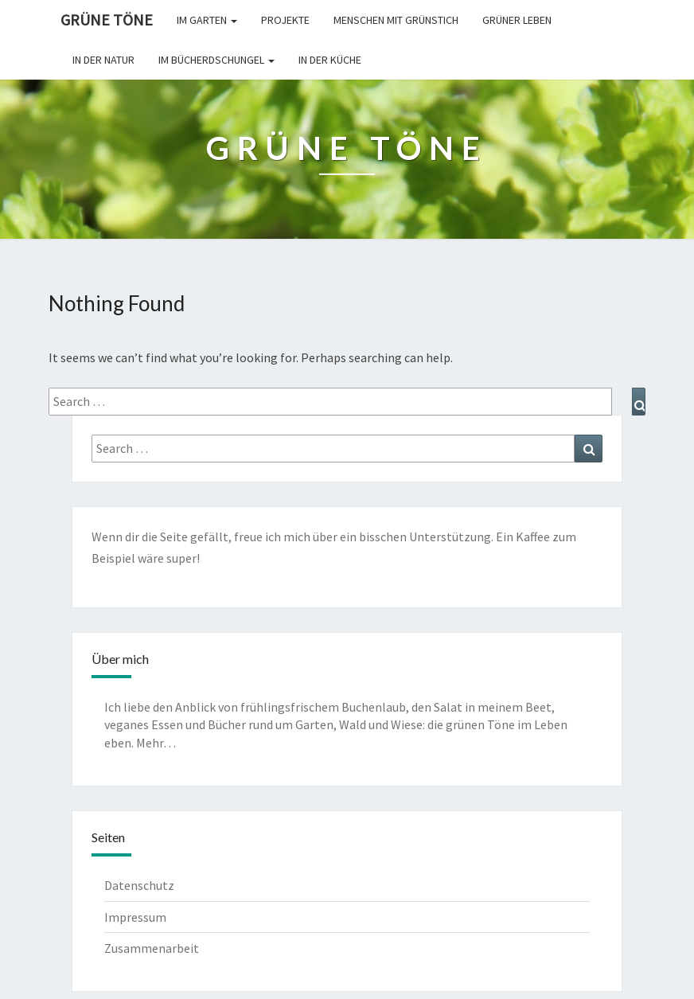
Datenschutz (139, 885)
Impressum (135, 917)
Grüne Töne (106, 19)
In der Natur (103, 60)
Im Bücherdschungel (216, 60)
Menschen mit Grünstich (395, 20)
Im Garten (207, 20)
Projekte (285, 20)
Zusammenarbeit (151, 948)
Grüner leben (517, 20)
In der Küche (329, 60)
